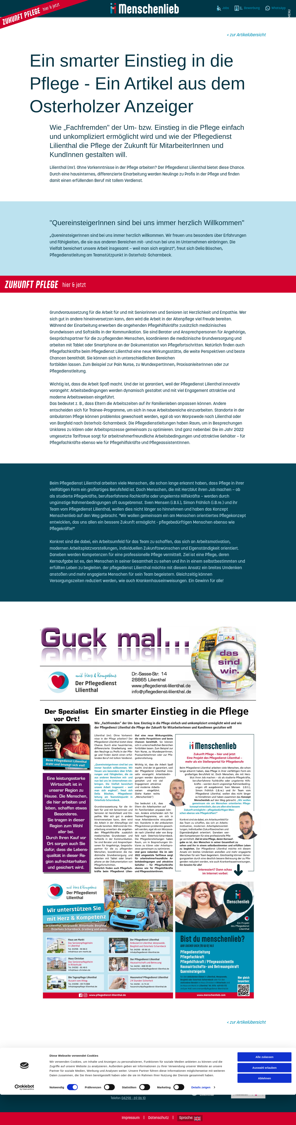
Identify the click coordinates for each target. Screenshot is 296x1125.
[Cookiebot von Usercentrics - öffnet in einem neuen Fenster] (24, 1117)
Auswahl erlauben (264, 1098)
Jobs (225, 8)
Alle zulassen (264, 1087)
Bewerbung (252, 8)
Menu (289, 13)
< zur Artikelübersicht (246, 35)
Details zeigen (200, 1117)
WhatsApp (278, 8)
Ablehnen (264, 1108)
